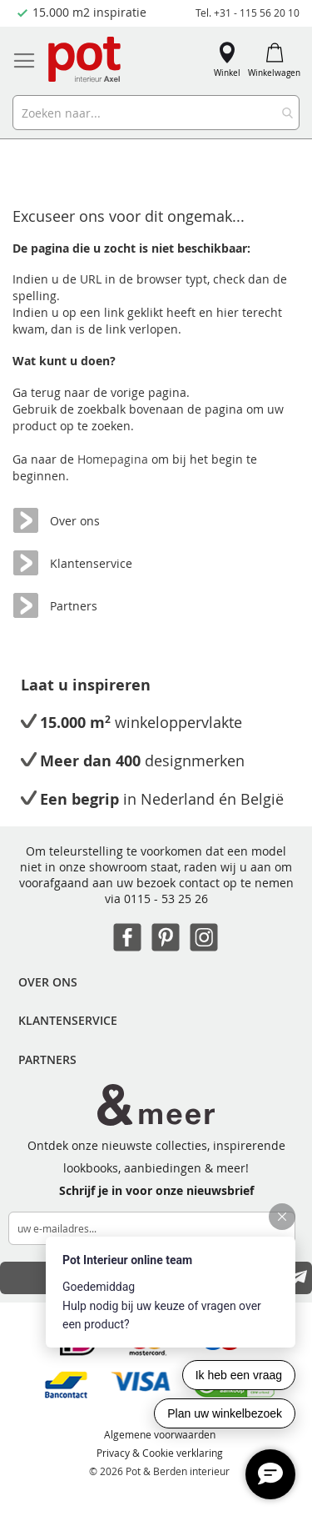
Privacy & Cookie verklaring (160, 1452)
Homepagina (114, 459)
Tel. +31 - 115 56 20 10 (248, 12)
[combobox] (156, 112)
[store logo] (85, 60)
